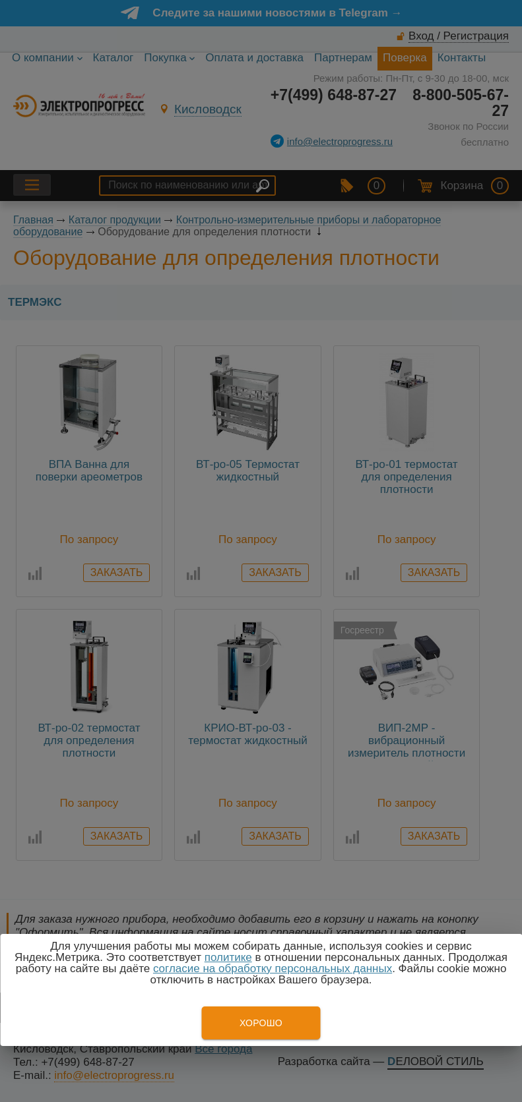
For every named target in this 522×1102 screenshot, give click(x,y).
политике (228, 957)
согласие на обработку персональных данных (272, 968)
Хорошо (261, 1023)
